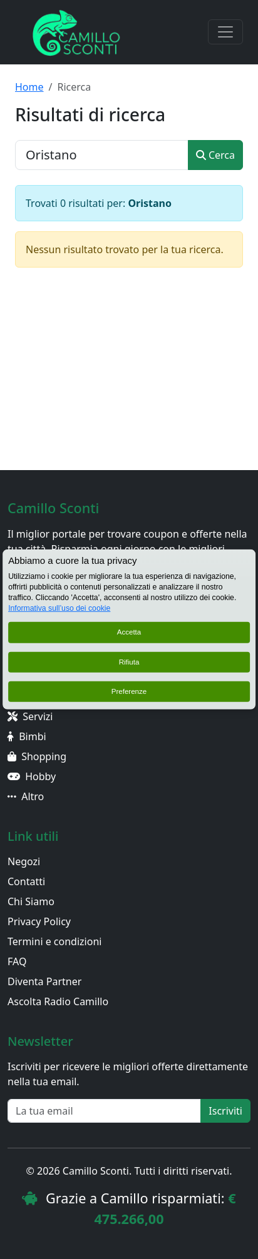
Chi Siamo (31, 901)
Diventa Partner (44, 981)
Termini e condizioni (54, 941)
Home (29, 87)
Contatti (26, 881)
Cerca (215, 155)
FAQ (17, 961)
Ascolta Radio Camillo (58, 1001)
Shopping (37, 756)
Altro (26, 796)
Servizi (30, 716)
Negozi (24, 861)
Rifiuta (129, 662)
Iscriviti (225, 1111)
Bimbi (27, 736)
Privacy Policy (39, 921)
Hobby (32, 776)
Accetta (129, 632)
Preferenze (129, 691)
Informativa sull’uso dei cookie (59, 608)
